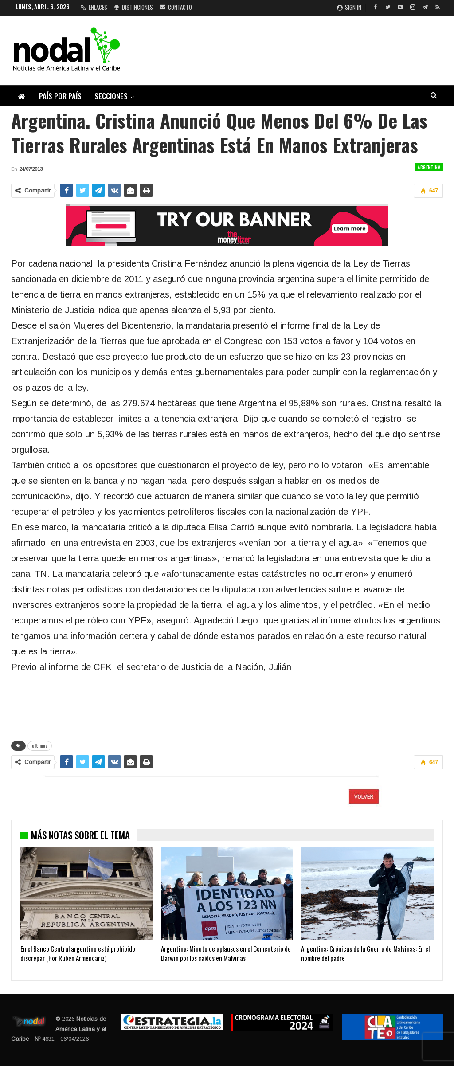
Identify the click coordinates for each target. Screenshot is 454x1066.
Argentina (429, 167)
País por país (60, 96)
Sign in (349, 7)
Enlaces (94, 7)
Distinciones (133, 7)
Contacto (176, 7)
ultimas (39, 745)
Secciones (111, 96)
